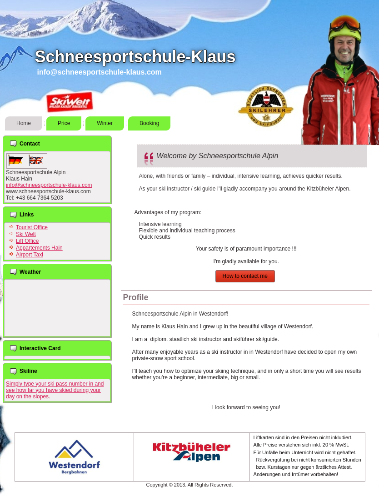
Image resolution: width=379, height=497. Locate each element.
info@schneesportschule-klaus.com (49, 185)
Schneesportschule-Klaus (135, 56)
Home (23, 123)
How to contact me (245, 276)
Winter (105, 123)
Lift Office (27, 241)
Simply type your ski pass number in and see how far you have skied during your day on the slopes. (55, 390)
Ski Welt (26, 234)
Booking (149, 123)
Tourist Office (32, 227)
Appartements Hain (39, 248)
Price (64, 123)
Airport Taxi (29, 254)
